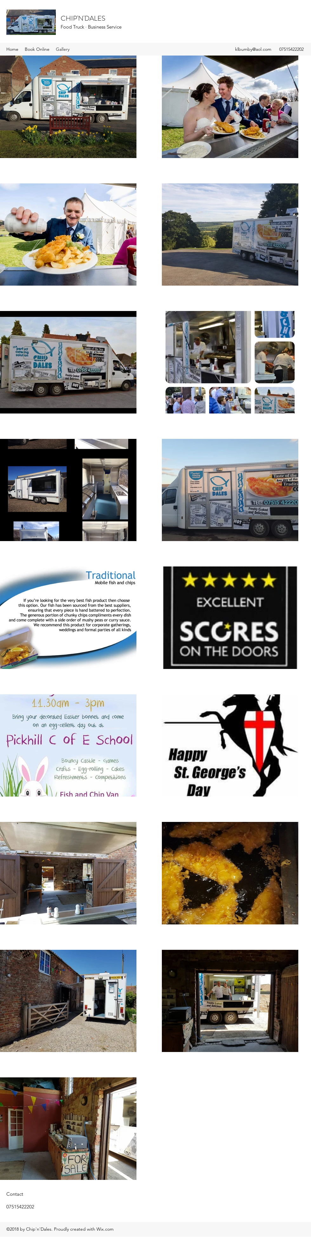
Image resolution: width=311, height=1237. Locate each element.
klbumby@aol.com (253, 49)
